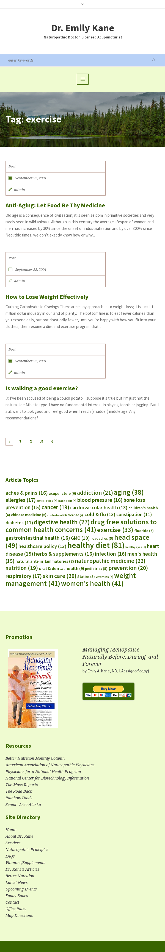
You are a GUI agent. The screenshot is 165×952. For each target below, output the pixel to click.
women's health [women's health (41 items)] (92, 583)
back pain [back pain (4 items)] (67, 501)
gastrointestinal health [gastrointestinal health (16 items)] (38, 538)
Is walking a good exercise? (42, 388)
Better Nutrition (20, 876)
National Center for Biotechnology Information (47, 778)
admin (19, 190)
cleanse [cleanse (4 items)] (76, 515)
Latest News (17, 882)
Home (11, 830)
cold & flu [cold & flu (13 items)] (100, 514)
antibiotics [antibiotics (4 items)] (47, 501)
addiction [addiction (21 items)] (95, 492)
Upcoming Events (21, 889)
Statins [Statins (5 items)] (86, 576)
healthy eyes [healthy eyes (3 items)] (135, 547)
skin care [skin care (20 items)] (59, 576)
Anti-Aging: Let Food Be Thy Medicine (55, 205)
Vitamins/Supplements (25, 863)
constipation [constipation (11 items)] (134, 514)
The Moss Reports (22, 785)
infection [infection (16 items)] (111, 553)
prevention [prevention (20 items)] (128, 568)
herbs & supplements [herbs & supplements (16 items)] (64, 553)
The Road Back (19, 791)
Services (13, 843)
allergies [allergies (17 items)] (21, 499)
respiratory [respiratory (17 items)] (24, 575)
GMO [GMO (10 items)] (80, 538)
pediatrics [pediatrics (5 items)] (96, 568)
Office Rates (16, 909)
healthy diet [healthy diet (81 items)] (96, 545)
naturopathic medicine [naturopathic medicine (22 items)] (110, 560)
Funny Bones (17, 895)
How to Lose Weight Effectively (47, 296)
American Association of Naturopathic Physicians (50, 765)
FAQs (10, 856)
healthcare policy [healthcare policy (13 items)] (42, 546)
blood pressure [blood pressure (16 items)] (100, 500)
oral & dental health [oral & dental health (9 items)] (61, 568)
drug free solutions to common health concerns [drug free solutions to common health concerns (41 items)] (81, 525)
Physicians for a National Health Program (43, 771)
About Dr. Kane (19, 836)
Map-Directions (19, 915)
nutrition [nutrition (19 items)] (22, 568)
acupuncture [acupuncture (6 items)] (62, 493)
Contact (12, 902)
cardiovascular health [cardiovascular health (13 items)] (99, 507)
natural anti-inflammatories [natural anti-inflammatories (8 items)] (44, 561)
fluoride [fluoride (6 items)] (144, 530)
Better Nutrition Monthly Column (35, 758)
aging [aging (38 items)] (129, 492)
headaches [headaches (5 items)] (101, 538)
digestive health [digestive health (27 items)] (62, 522)
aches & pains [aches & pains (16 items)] (27, 492)
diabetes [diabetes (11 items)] (19, 523)
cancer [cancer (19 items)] (55, 507)
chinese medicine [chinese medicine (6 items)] (28, 514)
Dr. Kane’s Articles (22, 869)
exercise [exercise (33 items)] (115, 529)
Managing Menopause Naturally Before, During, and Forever (120, 656)
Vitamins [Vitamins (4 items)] (104, 577)
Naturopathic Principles (27, 849)
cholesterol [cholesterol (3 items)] (57, 515)
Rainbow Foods (19, 798)
